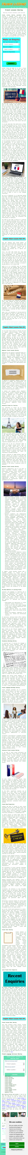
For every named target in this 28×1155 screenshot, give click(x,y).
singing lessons (10, 1099)
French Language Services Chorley (12, 1054)
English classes (16, 1104)
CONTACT (20, 7)
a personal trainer (15, 1100)
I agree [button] (16, 1143)
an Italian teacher (21, 1101)
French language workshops (9, 689)
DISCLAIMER (24, 7)
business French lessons (9, 959)
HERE (23, 1107)
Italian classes (6, 1101)
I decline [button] (17, 1146)
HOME (11, 7)
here (12, 1051)
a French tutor (18, 1014)
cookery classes (6, 1105)
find (6, 1024)
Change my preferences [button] (16, 1149)
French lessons (12, 330)
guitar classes (21, 1098)
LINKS (14, 7)
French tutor (12, 965)
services (4, 1110)
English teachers (20, 1105)
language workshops (21, 735)
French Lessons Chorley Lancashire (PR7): (14, 15)
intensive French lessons (13, 753)
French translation (10, 1106)
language (15, 582)
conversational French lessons (13, 1002)
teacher (18, 74)
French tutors (22, 340)
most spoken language (21, 605)
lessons (10, 1098)
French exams (23, 900)
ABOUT (17, 7)
